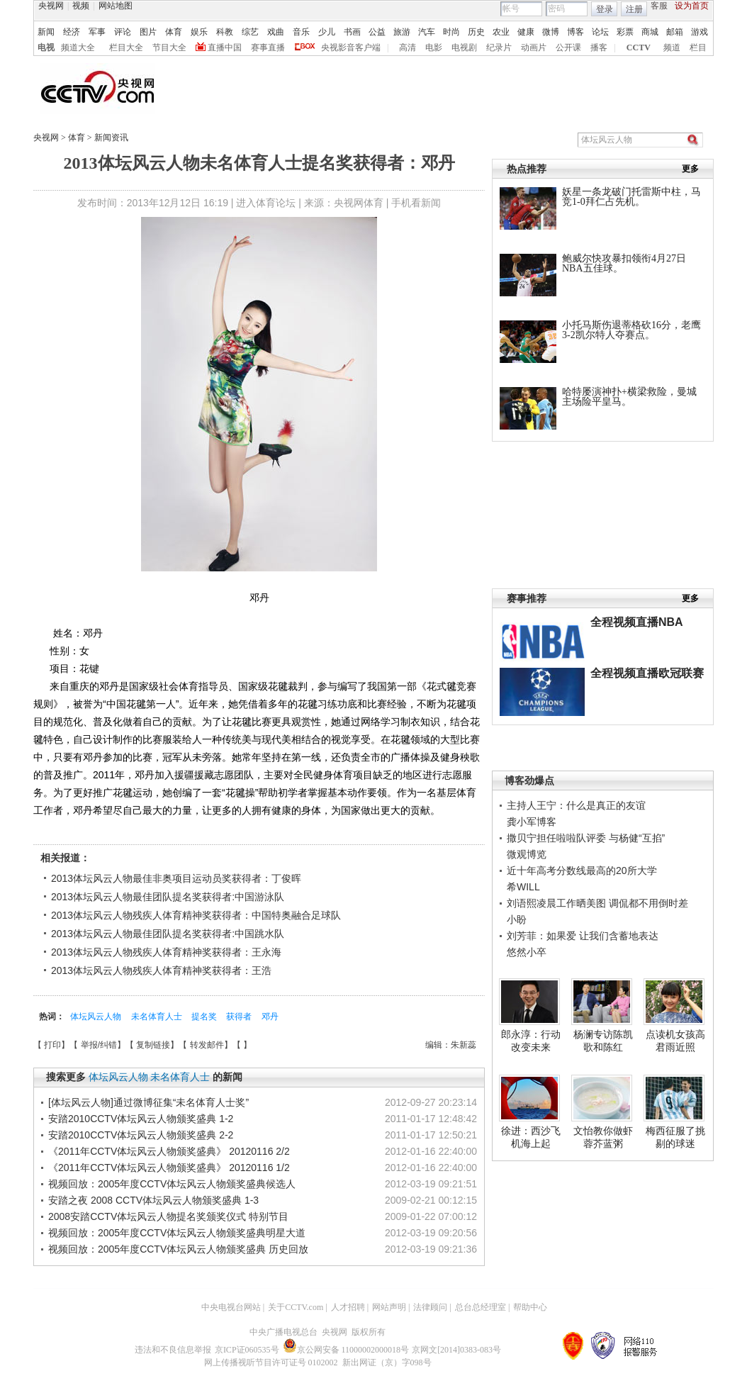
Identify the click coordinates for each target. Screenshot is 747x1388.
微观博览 (526, 854)
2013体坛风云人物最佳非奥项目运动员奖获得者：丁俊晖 (176, 878)
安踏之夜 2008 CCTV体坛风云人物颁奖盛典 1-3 (153, 1200)
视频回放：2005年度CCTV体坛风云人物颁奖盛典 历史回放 (178, 1249)
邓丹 (270, 1017)
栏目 (698, 47)
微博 (550, 32)
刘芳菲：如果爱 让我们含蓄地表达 (582, 935)
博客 (575, 32)
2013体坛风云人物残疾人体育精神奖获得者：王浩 (161, 970)
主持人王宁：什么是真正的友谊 (576, 805)
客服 (659, 6)
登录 (604, 9)
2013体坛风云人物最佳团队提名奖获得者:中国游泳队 (167, 896)
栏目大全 (126, 47)
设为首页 (692, 6)
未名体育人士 (157, 1017)
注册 (634, 9)
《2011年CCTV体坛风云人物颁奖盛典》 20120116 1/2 (169, 1167)
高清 (407, 47)
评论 (122, 32)
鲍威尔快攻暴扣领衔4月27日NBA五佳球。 (624, 263)
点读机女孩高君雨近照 (675, 1041)
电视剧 (464, 47)
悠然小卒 (526, 952)
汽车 (426, 32)
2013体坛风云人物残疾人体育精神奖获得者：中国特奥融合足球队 (196, 915)
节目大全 (169, 47)
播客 (598, 47)
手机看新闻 (416, 202)
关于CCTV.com (295, 1307)
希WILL (523, 886)
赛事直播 (268, 47)
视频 (80, 6)
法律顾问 (430, 1307)
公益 (377, 32)
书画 (352, 32)
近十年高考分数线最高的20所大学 (582, 870)
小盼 (517, 919)
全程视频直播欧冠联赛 (647, 673)
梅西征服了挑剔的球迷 (675, 1137)
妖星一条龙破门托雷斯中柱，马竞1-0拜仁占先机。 (631, 196)
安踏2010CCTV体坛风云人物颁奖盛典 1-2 (140, 1118)
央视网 (51, 6)
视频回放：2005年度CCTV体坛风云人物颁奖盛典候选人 (172, 1184)
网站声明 (389, 1307)
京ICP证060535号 (247, 1350)
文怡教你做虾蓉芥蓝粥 (603, 1137)
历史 (476, 32)
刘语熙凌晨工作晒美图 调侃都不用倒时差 (597, 903)
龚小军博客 (531, 821)
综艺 (250, 32)
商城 (649, 32)
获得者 (240, 1017)
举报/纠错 (99, 1045)
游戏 (699, 32)
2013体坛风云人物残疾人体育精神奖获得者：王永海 (166, 952)
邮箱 (674, 32)
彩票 (625, 32)
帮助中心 (530, 1307)
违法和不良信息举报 (173, 1350)
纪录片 (499, 47)
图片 (148, 32)
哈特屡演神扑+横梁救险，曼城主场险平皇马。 (629, 396)
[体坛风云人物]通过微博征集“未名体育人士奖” (148, 1102)
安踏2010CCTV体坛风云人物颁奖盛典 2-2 (140, 1135)
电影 (433, 47)
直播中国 (225, 47)
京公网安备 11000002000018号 (346, 1350)
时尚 (451, 32)
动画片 (533, 47)
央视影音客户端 (351, 47)
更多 (690, 169)
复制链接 (153, 1045)
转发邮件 (207, 1045)
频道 (671, 47)
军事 (97, 32)
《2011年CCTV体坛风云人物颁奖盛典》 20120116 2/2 (169, 1151)
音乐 (301, 32)
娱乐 (199, 32)
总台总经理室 (480, 1307)
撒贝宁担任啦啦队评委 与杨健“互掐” (586, 838)
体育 (173, 32)
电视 (46, 47)
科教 (224, 32)
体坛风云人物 (96, 1017)
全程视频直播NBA (636, 622)
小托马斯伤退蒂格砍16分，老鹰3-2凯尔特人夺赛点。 (631, 330)
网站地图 (116, 6)
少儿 (326, 32)
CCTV (639, 47)
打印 (52, 1045)
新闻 (46, 32)
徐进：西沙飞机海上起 (531, 1137)
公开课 (568, 47)
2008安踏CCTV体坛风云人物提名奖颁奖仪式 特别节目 (168, 1216)
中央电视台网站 (231, 1307)
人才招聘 (348, 1307)
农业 (501, 32)
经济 (71, 32)
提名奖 (205, 1017)
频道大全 (78, 47)
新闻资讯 (111, 137)
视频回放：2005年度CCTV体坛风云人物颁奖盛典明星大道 (176, 1232)
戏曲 (275, 32)
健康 (525, 32)
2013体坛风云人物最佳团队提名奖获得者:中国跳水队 (167, 933)
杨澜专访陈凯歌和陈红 (603, 1041)
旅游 (401, 32)
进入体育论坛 (266, 202)
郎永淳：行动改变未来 (531, 1041)
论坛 (600, 32)
